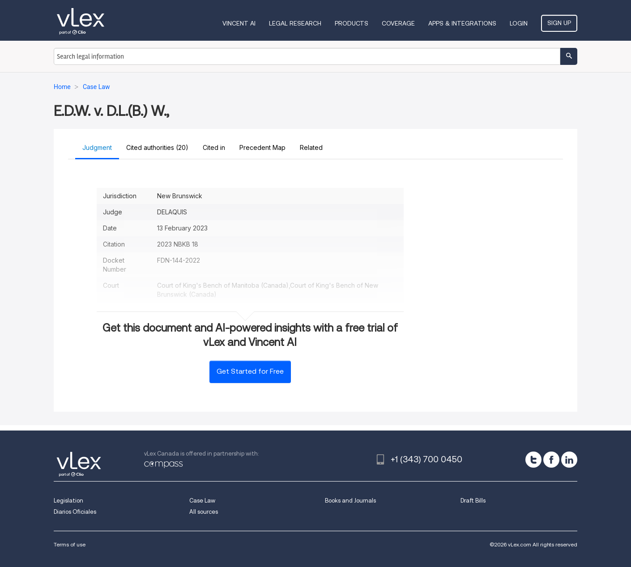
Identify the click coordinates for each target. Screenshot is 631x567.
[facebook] (551, 460)
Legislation (68, 500)
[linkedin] (569, 460)
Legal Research (295, 23)
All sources (203, 511)
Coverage (398, 23)
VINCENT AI (239, 23)
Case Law (202, 500)
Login (519, 23)
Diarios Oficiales (75, 511)
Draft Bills (473, 500)
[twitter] (533, 460)
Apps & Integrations (462, 23)
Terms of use (69, 544)
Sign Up (559, 22)
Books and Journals (350, 500)
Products (351, 23)
